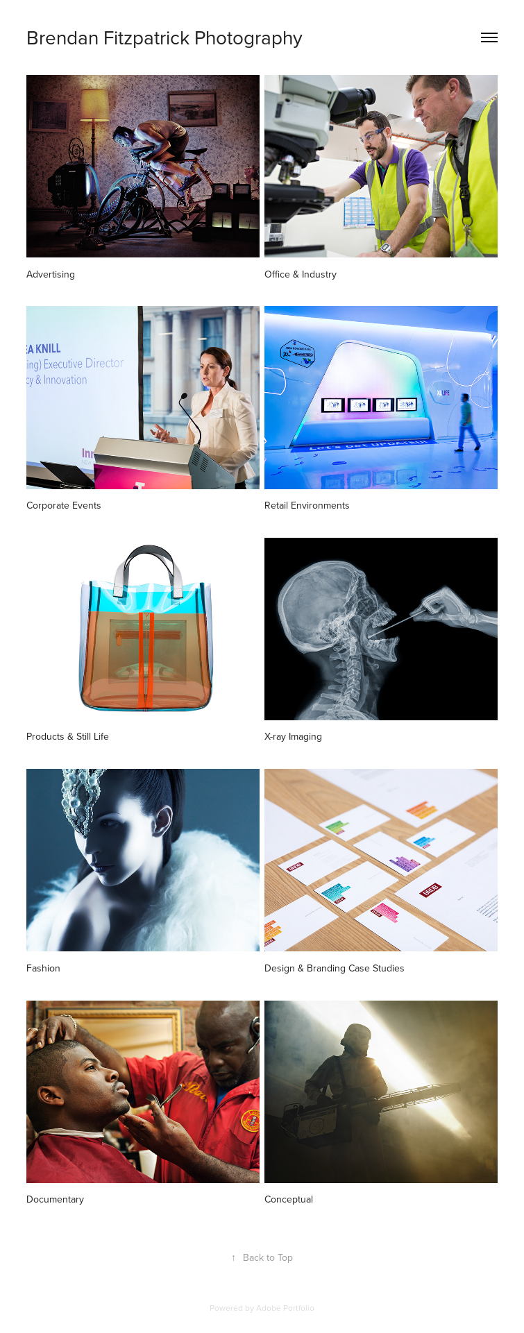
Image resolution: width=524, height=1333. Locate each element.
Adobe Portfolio (285, 1308)
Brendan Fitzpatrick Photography (164, 37)
